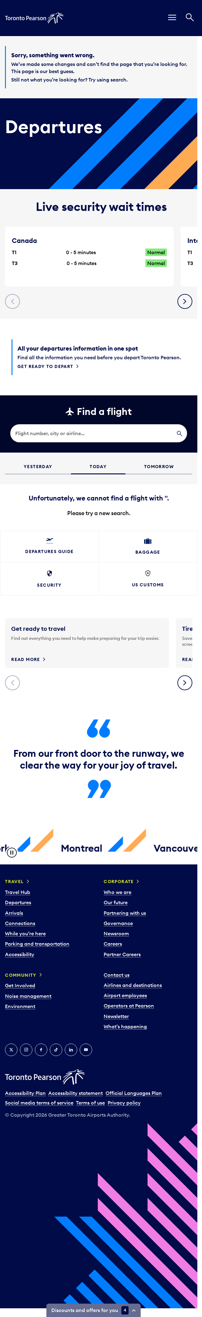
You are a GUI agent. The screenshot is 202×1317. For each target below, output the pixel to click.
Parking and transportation (37, 944)
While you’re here (25, 933)
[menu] (172, 18)
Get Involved (20, 985)
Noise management (28, 996)
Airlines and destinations (133, 985)
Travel (14, 881)
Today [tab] (98, 466)
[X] (11, 1050)
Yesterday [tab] (38, 466)
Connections (20, 923)
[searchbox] (98, 433)
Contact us (116, 975)
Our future (116, 902)
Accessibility (19, 954)
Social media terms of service (39, 1103)
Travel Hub (17, 892)
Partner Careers (122, 954)
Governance (118, 923)
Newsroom (116, 933)
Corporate (119, 881)
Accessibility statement (75, 1093)
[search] (98, 433)
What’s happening (125, 1026)
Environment (20, 1006)
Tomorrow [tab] (159, 466)
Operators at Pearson (129, 1006)
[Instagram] (26, 1050)
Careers (113, 944)
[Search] (190, 18)
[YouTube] (86, 1050)
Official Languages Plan (134, 1093)
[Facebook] (41, 1050)
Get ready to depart (45, 366)
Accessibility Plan (25, 1093)
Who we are (117, 892)
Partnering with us (125, 913)
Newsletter (116, 1016)
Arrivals (14, 913)
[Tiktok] (56, 1050)
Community (21, 975)
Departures (18, 902)
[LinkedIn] (71, 1050)
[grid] (98, 500)
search (118, 80)
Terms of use (90, 1103)
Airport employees (125, 995)
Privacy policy (124, 1103)
